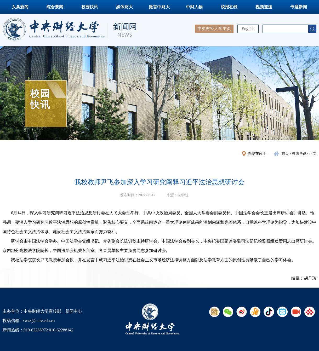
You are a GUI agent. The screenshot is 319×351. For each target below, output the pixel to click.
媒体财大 (124, 7)
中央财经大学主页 (214, 28)
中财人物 (194, 7)
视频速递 (263, 7)
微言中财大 (159, 7)
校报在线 (229, 7)
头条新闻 (20, 7)
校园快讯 (89, 7)
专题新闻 (298, 7)
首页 (285, 154)
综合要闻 (55, 7)
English (248, 28)
